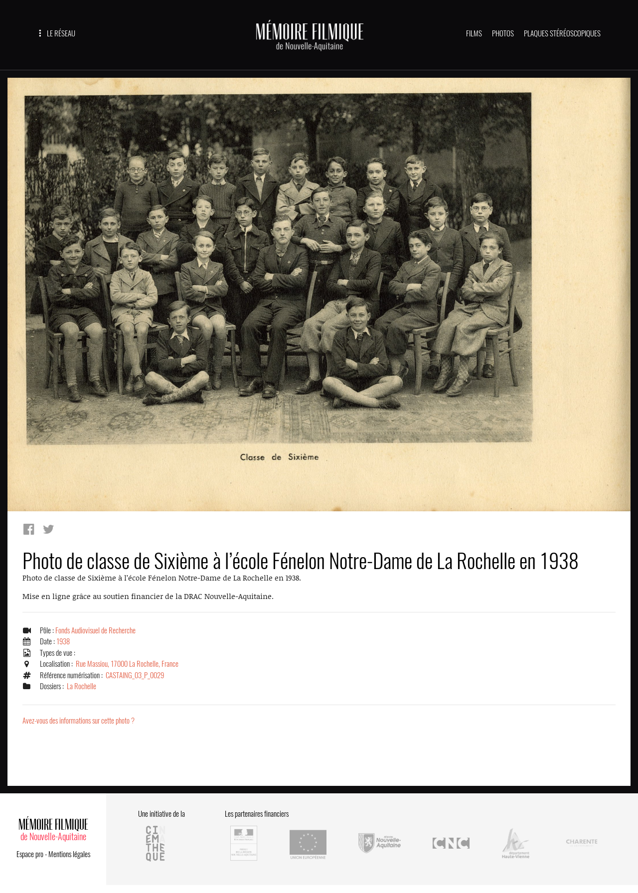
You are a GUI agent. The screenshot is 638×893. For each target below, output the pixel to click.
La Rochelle (81, 686)
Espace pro (29, 854)
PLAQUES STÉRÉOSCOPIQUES (562, 33)
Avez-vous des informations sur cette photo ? (78, 721)
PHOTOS (503, 33)
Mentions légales (69, 854)
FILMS (474, 33)
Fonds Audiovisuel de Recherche (95, 630)
